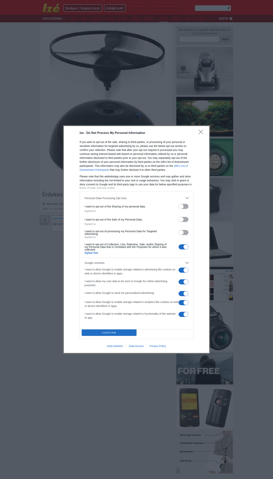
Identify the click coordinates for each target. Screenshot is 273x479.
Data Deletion (115, 346)
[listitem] (136, 198)
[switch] (183, 206)
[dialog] (136, 239)
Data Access (136, 346)
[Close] (202, 133)
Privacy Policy (158, 346)
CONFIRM (109, 332)
